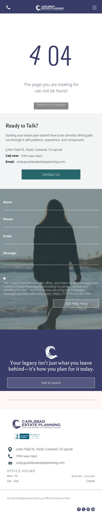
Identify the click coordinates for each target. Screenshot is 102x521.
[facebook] (79, 509)
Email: (7, 236)
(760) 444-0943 (31, 156)
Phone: (8, 219)
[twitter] (83, 509)
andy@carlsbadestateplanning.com (41, 162)
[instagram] (88, 509)
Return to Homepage (51, 104)
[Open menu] (94, 7)
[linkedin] (93, 509)
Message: (10, 253)
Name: (8, 202)
